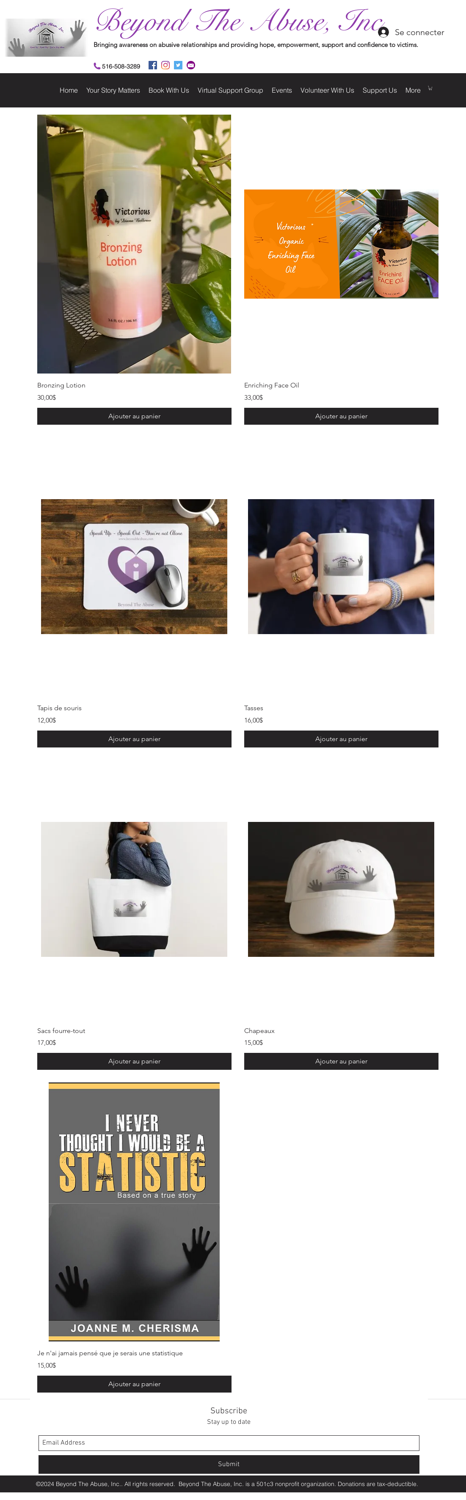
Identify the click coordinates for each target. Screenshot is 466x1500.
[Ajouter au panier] (134, 416)
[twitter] (178, 65)
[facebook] (153, 65)
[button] (430, 88)
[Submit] (229, 1464)
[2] (191, 65)
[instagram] (165, 65)
